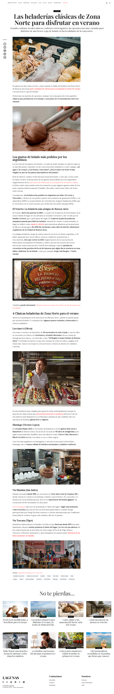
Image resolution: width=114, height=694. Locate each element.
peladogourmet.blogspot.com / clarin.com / (30, 573)
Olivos (48, 576)
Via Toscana (47, 579)
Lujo (39, 2)
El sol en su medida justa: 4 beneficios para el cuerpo (15, 621)
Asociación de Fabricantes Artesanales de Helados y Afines (54, 182)
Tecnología (57, 2)
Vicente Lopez (64, 576)
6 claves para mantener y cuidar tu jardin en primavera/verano (70, 653)
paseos (15, 579)
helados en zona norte (32, 576)
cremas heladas (30, 579)
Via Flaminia (63, 579)
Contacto (51, 682)
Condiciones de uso (7, 687)
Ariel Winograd (19, 507)
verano (21, 579)
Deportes (26, 2)
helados (43, 576)
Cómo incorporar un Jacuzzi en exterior (98, 621)
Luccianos (39, 579)
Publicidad (52, 685)
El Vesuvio (71, 579)
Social (50, 2)
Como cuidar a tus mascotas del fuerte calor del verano (71, 622)
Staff (82, 685)
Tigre (72, 576)
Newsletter (52, 680)
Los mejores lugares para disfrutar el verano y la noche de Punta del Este (43, 622)
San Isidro (55, 576)
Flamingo (55, 579)
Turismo (65, 2)
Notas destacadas (86, 682)
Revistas (84, 680)
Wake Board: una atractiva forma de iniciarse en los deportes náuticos (15, 653)
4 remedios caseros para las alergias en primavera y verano (43, 653)
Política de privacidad (18, 687)
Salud (44, 2)
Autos (20, 2)
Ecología (34, 2)
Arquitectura (12, 2)
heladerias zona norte (18, 576)
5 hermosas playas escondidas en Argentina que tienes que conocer (98, 653)
